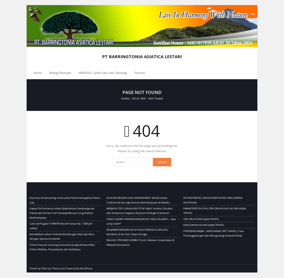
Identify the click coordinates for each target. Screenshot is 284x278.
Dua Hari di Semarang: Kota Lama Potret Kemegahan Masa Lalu (65, 200)
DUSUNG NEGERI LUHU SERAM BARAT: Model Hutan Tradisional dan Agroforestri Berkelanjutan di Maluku (138, 200)
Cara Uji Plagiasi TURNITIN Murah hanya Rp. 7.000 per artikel (61, 226)
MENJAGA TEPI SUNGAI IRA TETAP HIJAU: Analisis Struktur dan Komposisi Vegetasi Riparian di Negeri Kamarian (139, 211)
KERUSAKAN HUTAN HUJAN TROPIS (203, 225)
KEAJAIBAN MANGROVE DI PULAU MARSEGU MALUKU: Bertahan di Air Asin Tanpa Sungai (137, 232)
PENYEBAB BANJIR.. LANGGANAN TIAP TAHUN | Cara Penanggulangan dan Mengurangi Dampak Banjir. (213, 234)
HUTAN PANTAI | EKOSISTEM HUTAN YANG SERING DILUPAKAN (213, 200)
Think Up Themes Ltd (53, 268)
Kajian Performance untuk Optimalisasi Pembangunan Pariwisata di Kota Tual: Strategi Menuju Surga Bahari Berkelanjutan (62, 213)
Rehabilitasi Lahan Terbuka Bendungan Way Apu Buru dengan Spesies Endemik (62, 237)
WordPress (86, 268)
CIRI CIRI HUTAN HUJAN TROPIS (201, 219)
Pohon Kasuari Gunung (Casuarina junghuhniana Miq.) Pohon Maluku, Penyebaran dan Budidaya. (62, 247)
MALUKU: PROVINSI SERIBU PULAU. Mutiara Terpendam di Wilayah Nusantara (140, 243)
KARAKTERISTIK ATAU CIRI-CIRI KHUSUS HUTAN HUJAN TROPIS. (214, 211)
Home (37, 73)
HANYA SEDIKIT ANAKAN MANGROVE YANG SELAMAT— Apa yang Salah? (141, 222)
